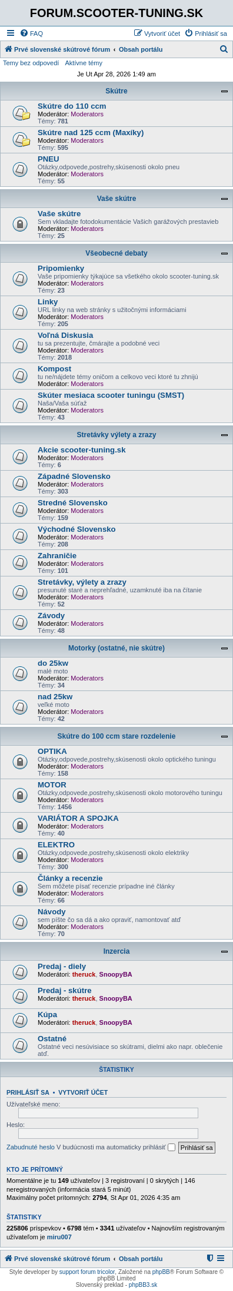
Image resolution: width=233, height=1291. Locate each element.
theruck (84, 974)
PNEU (48, 159)
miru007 (59, 1236)
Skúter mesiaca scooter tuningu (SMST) (111, 395)
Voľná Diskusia (65, 335)
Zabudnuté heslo (30, 1147)
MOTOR (52, 784)
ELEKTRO (56, 844)
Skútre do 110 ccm (72, 106)
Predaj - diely (62, 966)
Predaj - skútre (65, 990)
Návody (52, 911)
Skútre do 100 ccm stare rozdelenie (117, 736)
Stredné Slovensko (73, 502)
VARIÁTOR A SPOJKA (78, 818)
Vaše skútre (117, 199)
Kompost (54, 368)
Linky (48, 301)
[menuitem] (31, 33)
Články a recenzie (70, 878)
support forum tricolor (87, 1272)
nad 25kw (55, 696)
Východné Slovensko (77, 529)
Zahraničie (57, 555)
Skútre (116, 91)
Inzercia (117, 951)
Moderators (87, 114)
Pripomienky (61, 268)
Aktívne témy (83, 62)
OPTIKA (52, 751)
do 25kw (53, 663)
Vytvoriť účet (83, 1092)
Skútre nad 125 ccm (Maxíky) (91, 132)
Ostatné (52, 1038)
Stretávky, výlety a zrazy (82, 582)
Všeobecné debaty (116, 253)
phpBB (161, 1272)
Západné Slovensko (74, 476)
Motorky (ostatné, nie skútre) (116, 648)
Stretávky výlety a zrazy (117, 435)
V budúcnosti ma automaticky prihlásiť (115, 1148)
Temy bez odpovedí (31, 62)
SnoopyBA (115, 974)
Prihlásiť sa (27, 1092)
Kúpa (47, 1014)
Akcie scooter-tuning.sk (82, 449)
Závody (51, 615)
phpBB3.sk (143, 1285)
